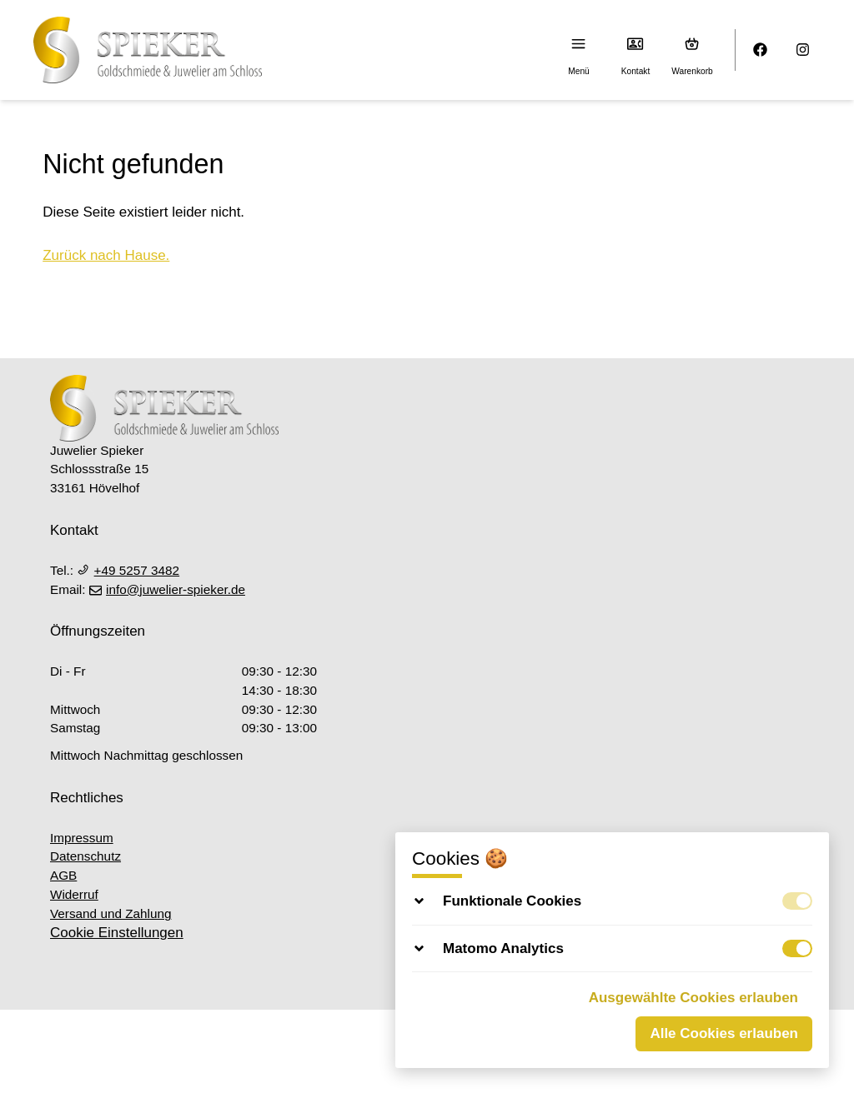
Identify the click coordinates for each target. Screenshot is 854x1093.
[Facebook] (761, 50)
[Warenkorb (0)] (692, 43)
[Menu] (579, 43)
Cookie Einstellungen (116, 933)
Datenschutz (85, 856)
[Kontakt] (636, 43)
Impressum (81, 838)
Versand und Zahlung (110, 913)
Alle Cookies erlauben (724, 1033)
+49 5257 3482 (128, 570)
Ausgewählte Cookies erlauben (693, 998)
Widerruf (74, 894)
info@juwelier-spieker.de (167, 589)
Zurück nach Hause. (106, 255)
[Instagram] (803, 50)
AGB (63, 875)
